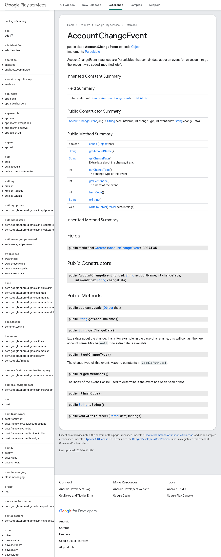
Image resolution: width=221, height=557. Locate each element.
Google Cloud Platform (73, 540)
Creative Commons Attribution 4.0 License (168, 435)
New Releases (91, 5)
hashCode (95, 192)
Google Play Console (180, 495)
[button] (26, 50)
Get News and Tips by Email (76, 495)
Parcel (112, 207)
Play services (25, 5)
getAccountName (100, 151)
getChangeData (99, 158)
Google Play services (107, 24)
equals (93, 144)
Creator (95, 98)
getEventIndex (98, 181)
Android (64, 521)
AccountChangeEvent (116, 98)
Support (154, 5)
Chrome (64, 528)
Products (85, 24)
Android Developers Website (131, 489)
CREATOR (141, 98)
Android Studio (176, 489)
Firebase (64, 534)
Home (70, 24)
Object (135, 47)
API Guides (67, 5)
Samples (136, 5)
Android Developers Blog (75, 489)
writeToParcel (98, 207)
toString (94, 199)
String (111, 121)
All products (66, 547)
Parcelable (92, 52)
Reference (131, 24)
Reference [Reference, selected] (115, 5)
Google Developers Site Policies (150, 439)
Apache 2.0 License (96, 439)
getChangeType (99, 169)
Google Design (122, 495)
